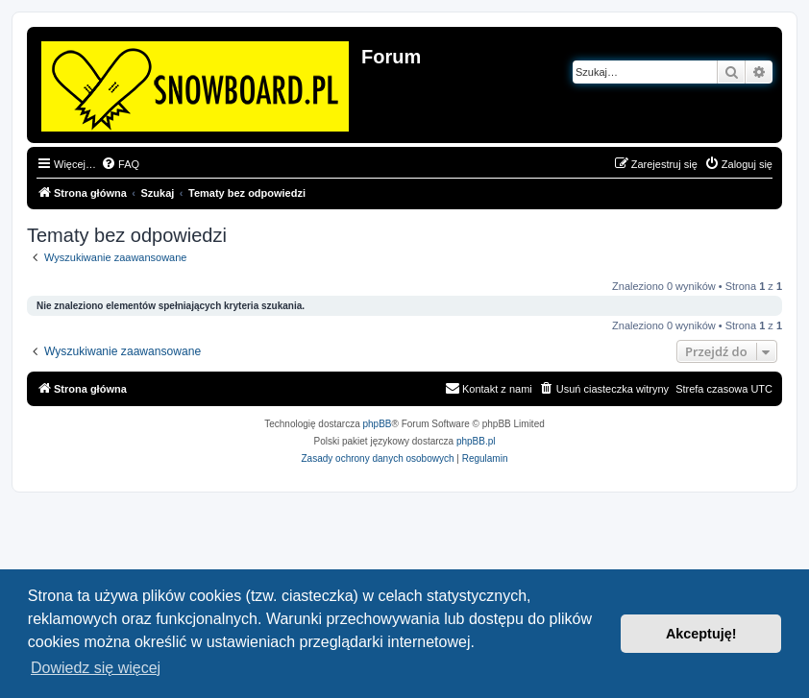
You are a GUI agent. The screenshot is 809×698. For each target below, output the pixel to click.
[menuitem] (120, 164)
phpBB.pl (476, 441)
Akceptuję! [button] (701, 633)
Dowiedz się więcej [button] (95, 668)
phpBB (377, 424)
